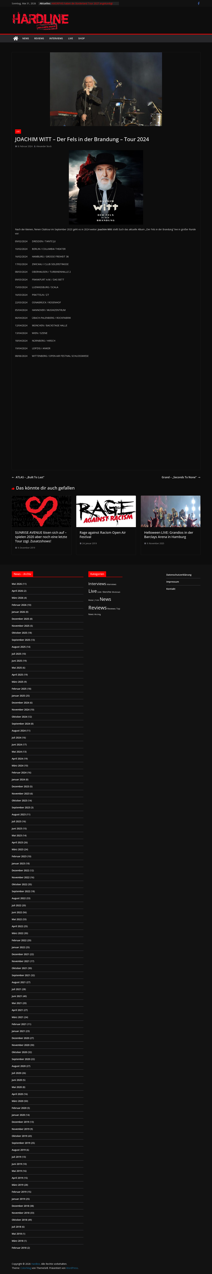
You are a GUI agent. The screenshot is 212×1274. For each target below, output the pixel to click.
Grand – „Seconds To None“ (181, 477)
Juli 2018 (16, 1226)
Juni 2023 (17, 828)
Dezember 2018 (20, 1205)
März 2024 (17, 765)
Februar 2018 (19, 1247)
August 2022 (19, 898)
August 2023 (19, 814)
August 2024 (19, 730)
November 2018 (20, 1212)
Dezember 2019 (20, 1121)
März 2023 (17, 849)
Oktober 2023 (19, 800)
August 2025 (19, 646)
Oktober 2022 (19, 884)
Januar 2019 (18, 1198)
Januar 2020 (18, 1114)
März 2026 (17, 597)
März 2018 (17, 1240)
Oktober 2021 (19, 968)
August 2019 (19, 1149)
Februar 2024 (19, 772)
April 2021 (17, 1010)
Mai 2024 (17, 751)
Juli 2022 (16, 905)
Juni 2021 (17, 996)
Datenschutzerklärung (178, 574)
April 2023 (17, 842)
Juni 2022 (17, 912)
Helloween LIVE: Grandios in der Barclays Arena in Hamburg (168, 534)
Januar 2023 (18, 863)
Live (70, 38)
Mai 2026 (17, 583)
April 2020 (17, 1094)
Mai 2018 (17, 1233)
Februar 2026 (19, 604)
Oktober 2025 (19, 632)
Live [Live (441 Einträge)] (92, 591)
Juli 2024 (16, 737)
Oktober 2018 (19, 1219)
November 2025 (20, 625)
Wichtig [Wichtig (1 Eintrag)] (97, 614)
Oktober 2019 (19, 1136)
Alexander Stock (43, 146)
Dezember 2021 (20, 954)
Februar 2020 (19, 1108)
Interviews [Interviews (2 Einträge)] (111, 584)
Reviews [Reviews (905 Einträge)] (97, 607)
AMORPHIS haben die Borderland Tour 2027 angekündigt (82, 3)
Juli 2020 (16, 1073)
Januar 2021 (18, 1031)
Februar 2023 (19, 856)
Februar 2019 (19, 1191)
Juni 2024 (17, 744)
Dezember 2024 (20, 702)
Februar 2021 (19, 1024)
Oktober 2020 (19, 1052)
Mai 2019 (17, 1170)
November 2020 (20, 1045)
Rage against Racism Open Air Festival (103, 534)
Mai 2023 (17, 835)
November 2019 (20, 1129)
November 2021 (20, 961)
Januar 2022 (18, 947)
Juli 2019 (16, 1156)
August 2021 (19, 982)
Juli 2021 (16, 989)
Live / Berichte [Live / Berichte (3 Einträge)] (104, 591)
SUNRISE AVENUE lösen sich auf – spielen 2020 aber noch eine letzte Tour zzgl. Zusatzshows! (41, 536)
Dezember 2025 (20, 618)
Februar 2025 (19, 688)
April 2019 (17, 1177)
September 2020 (21, 1059)
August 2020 (19, 1066)
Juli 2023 (16, 821)
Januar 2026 (18, 611)
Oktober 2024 (19, 716)
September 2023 (21, 807)
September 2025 (21, 639)
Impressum (172, 581)
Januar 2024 (18, 779)
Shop (81, 38)
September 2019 (21, 1142)
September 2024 (21, 723)
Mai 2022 (17, 919)
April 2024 (17, 758)
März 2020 (17, 1101)
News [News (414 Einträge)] (105, 599)
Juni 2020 (17, 1080)
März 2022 (17, 933)
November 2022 (20, 877)
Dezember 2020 (20, 1038)
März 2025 (17, 681)
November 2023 (20, 793)
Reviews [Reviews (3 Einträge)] (111, 608)
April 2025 (17, 674)
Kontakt (170, 588)
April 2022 (17, 926)
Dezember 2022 (20, 870)
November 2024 (20, 709)
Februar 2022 (19, 940)
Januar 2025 (18, 695)
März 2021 (17, 1017)
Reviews (39, 38)
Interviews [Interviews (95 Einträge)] (97, 583)
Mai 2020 (17, 1087)
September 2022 (21, 891)
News (25, 38)
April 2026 (17, 590)
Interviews (56, 38)
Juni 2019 (17, 1164)
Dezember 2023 (20, 786)
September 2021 (21, 975)
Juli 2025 (16, 653)
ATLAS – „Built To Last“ (28, 477)
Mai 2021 (17, 1003)
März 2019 (17, 1184)
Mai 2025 (17, 667)
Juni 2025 (17, 660)
